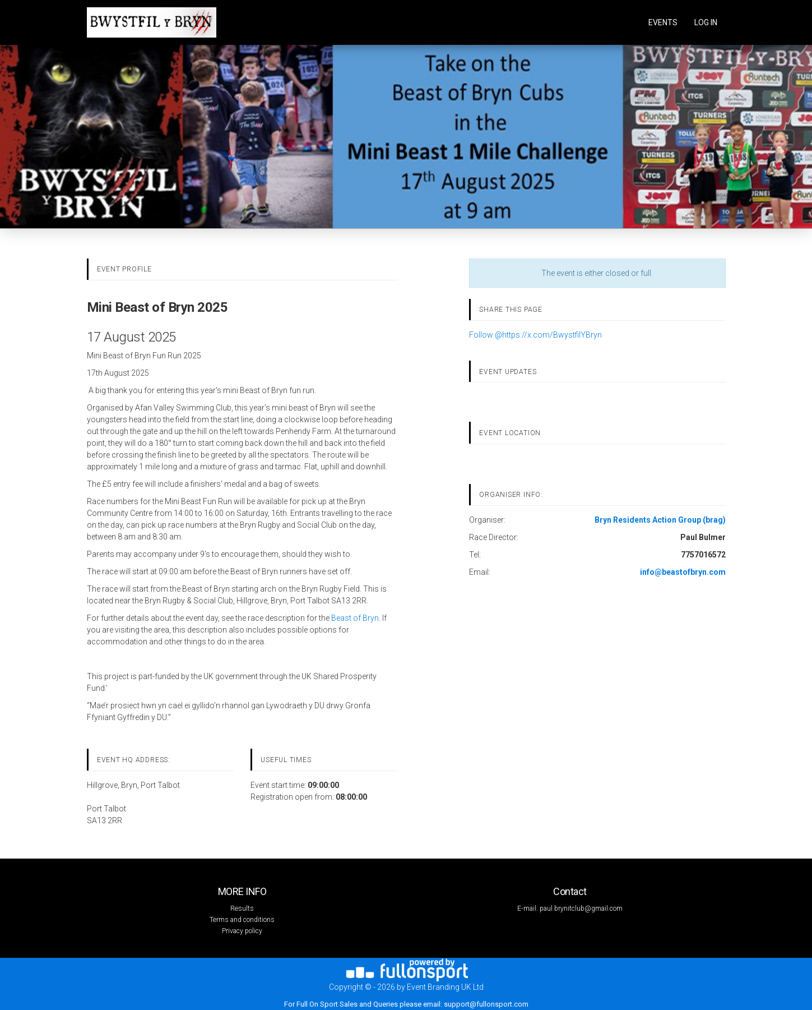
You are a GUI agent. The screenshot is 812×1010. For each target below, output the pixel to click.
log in (705, 22)
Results (242, 908)
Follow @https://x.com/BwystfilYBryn (535, 334)
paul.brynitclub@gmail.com (581, 908)
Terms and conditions (242, 920)
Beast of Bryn (355, 618)
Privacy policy (242, 931)
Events (663, 22)
